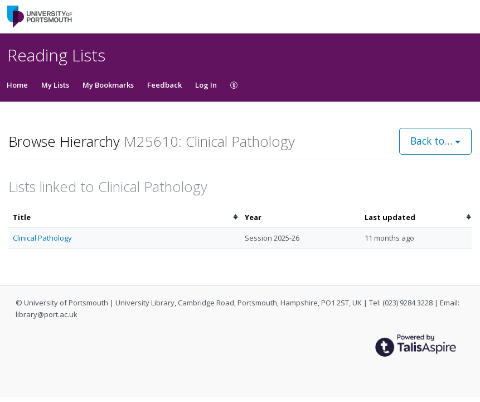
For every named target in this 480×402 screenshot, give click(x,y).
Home (17, 85)
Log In (206, 85)
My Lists (55, 85)
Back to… (435, 140)
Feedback (164, 85)
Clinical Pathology (42, 238)
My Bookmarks (108, 85)
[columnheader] (124, 217)
